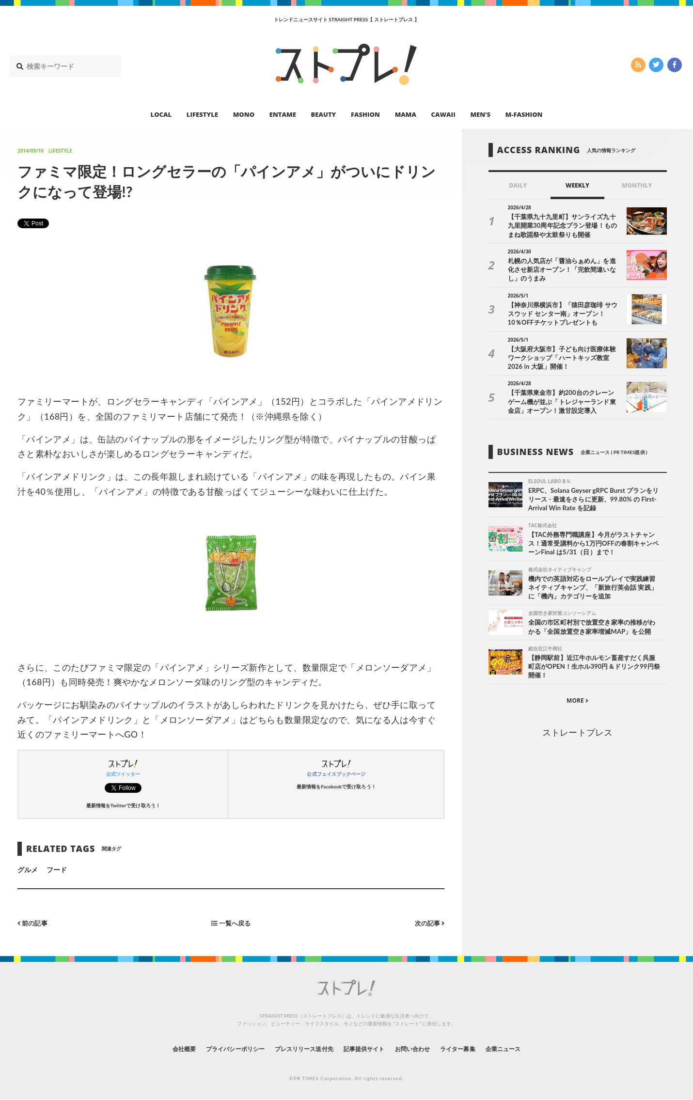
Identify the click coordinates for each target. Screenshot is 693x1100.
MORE (577, 704)
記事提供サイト (367, 1048)
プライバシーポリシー (217, 1048)
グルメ (27, 869)
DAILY (518, 185)
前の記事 (33, 923)
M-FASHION (524, 114)
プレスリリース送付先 (297, 1048)
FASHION (365, 114)
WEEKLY (577, 185)
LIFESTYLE (202, 114)
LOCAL (161, 114)
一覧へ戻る (231, 923)
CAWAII (443, 114)
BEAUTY (323, 114)
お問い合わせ (423, 1048)
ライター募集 (476, 1048)
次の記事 (428, 923)
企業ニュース (528, 1048)
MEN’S (480, 114)
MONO (243, 114)
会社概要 (157, 1048)
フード (57, 869)
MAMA (405, 114)
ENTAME (282, 114)
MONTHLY (637, 185)
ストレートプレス (577, 735)
